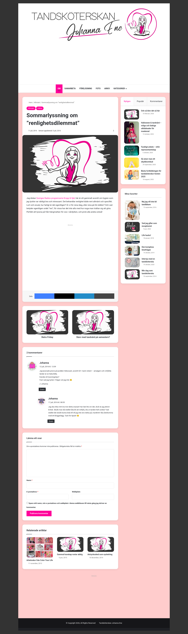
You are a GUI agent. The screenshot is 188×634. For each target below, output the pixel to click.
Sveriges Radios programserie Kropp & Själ (55, 198)
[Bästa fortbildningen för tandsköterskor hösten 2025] (132, 175)
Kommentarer (156, 101)
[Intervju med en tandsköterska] (132, 264)
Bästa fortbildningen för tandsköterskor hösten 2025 (150, 174)
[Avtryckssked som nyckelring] (101, 544)
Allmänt (37, 102)
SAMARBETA (70, 88)
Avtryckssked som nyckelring (100, 554)
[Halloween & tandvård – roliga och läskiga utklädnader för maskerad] (132, 133)
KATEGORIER (119, 88)
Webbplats (76, 492)
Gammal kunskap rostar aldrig (70, 554)
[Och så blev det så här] (132, 115)
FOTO (98, 88)
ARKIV (107, 88)
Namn (29, 480)
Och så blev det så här (151, 111)
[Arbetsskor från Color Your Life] (40, 547)
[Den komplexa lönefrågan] (132, 252)
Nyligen (127, 101)
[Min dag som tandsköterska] (132, 276)
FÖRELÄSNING (85, 88)
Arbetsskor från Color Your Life (40, 560)
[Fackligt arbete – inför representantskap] (132, 151)
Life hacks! (146, 236)
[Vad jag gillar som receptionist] (132, 228)
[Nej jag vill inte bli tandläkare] (132, 211)
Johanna (53, 398)
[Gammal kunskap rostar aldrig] (70, 544)
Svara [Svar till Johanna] (42, 389)
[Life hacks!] (132, 240)
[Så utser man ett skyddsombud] (132, 163)
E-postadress (32, 492)
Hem (29, 102)
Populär (140, 101)
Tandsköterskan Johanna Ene (110, 623)
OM (59, 88)
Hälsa (40, 108)
